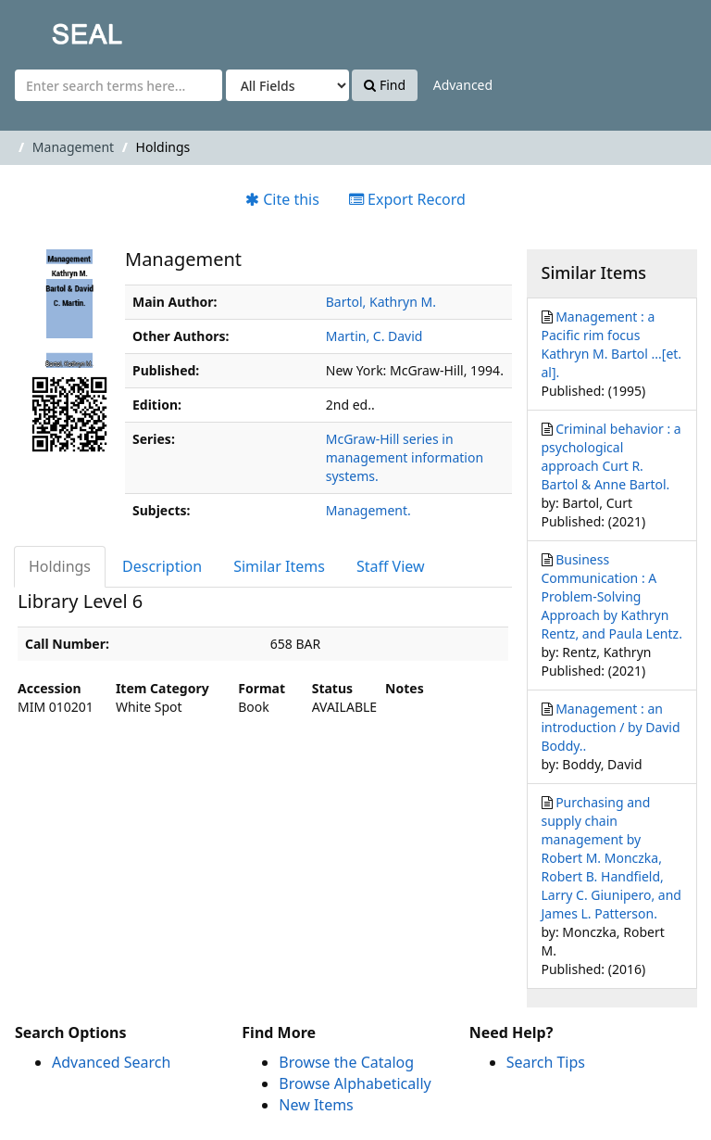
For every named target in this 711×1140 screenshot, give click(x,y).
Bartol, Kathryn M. (381, 301)
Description (162, 566)
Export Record (407, 199)
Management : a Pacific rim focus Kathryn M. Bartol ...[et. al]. (612, 344)
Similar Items (279, 566)
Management (73, 147)
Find (384, 85)
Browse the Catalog (346, 1062)
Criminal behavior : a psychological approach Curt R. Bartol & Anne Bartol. (611, 456)
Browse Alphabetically (354, 1083)
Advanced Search (111, 1062)
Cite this (282, 199)
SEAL (50, 28)
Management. (368, 510)
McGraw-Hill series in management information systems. (404, 457)
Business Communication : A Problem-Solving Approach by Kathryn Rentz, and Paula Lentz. (612, 596)
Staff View (390, 566)
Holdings (60, 566)
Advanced (463, 85)
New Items (316, 1105)
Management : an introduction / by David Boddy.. (611, 727)
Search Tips (545, 1062)
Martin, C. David (374, 336)
